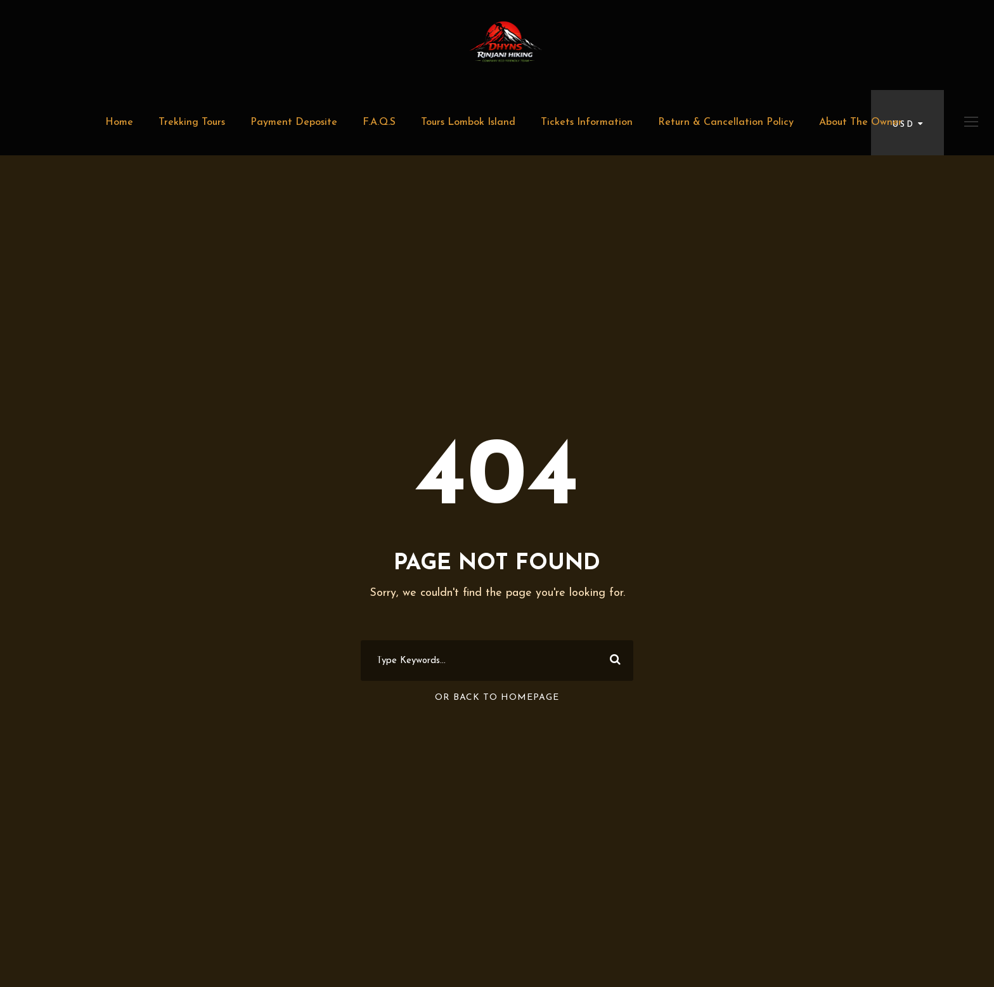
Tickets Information (587, 122)
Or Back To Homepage (497, 697)
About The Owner (860, 122)
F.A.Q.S (379, 122)
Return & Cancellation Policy (726, 122)
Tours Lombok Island (468, 122)
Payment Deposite (293, 122)
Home (119, 122)
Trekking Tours (191, 122)
